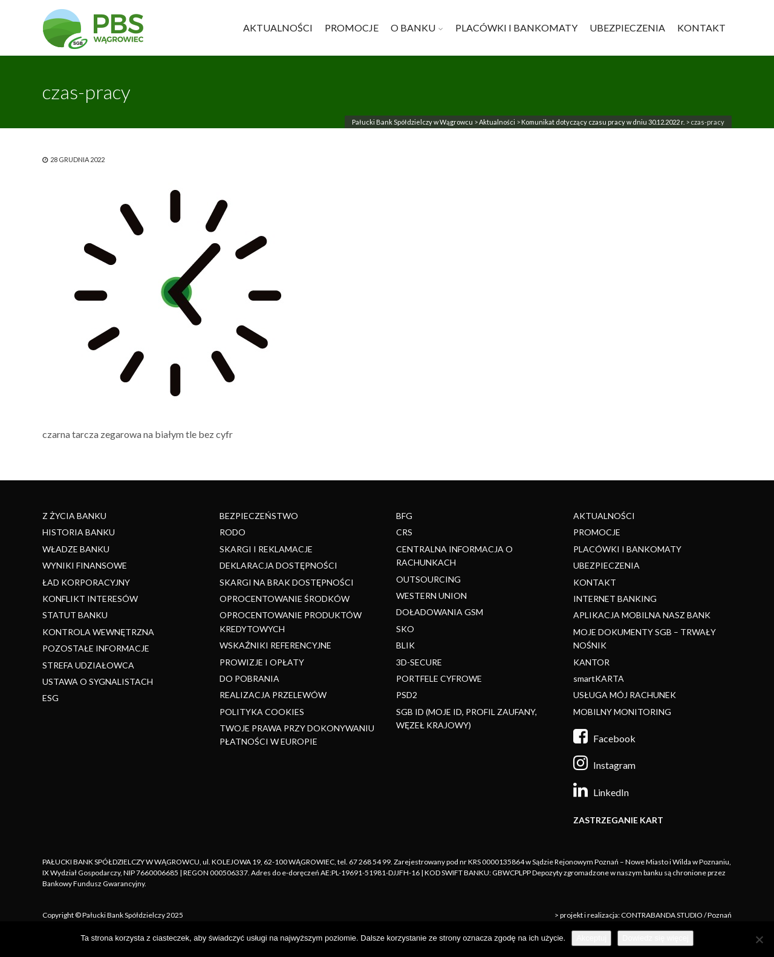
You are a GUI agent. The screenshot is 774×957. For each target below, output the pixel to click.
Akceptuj (591, 937)
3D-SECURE (419, 662)
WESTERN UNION (431, 595)
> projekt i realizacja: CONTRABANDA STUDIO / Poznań (643, 914)
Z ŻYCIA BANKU (74, 516)
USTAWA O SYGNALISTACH (97, 681)
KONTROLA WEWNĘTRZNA (98, 632)
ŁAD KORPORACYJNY (86, 582)
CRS (404, 532)
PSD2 (406, 695)
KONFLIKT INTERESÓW (90, 598)
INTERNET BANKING (615, 598)
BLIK (405, 645)
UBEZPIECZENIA (627, 27)
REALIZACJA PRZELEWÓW (273, 695)
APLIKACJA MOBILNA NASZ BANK (642, 615)
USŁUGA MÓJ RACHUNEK (624, 695)
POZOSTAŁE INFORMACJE (95, 648)
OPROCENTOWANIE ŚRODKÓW (285, 598)
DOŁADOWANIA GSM (439, 612)
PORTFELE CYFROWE (439, 678)
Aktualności (497, 122)
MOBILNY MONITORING (622, 712)
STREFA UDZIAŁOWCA (88, 665)
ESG (50, 698)
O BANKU (413, 27)
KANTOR (591, 662)
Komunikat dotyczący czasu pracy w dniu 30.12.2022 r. (603, 122)
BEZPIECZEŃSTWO (259, 516)
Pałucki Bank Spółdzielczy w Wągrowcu (412, 122)
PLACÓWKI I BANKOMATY (516, 27)
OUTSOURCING (428, 579)
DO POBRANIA (249, 678)
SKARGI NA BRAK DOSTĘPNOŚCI (287, 582)
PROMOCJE (352, 27)
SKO (405, 629)
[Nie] (759, 939)
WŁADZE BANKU (75, 549)
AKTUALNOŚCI (278, 27)
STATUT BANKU (75, 615)
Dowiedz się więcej (655, 937)
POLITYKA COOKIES (262, 712)
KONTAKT (701, 27)
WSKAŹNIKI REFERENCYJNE (275, 645)
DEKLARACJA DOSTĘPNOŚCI (278, 565)
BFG (404, 516)
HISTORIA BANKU (78, 532)
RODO (233, 532)
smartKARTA (598, 678)
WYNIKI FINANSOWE (84, 565)
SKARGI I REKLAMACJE (266, 549)
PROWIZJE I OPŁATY (262, 662)
